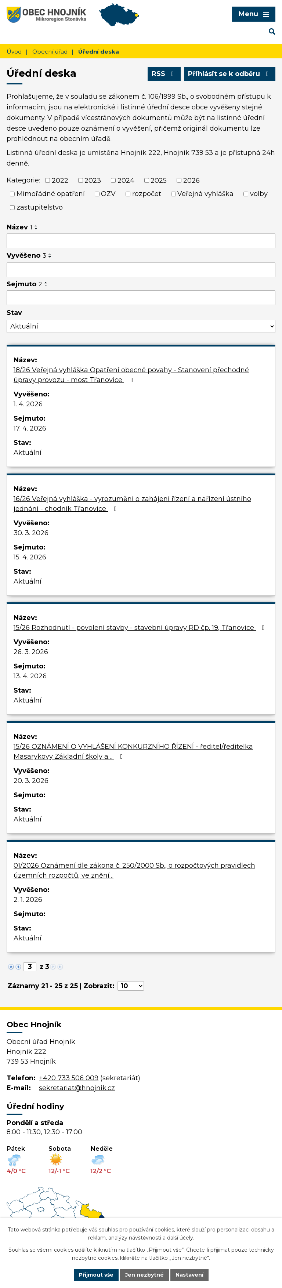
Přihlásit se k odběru (230, 74)
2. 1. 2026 (28, 900)
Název (19, 227)
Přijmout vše (96, 1274)
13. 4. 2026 (30, 676)
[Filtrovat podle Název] (141, 240)
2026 (191, 180)
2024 (126, 180)
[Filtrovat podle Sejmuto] (141, 297)
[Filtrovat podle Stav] (141, 326)
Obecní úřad (50, 51)
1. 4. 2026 (28, 404)
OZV (108, 194)
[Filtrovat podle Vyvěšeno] (141, 269)
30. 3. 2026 (31, 533)
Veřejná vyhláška (205, 194)
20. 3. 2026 (31, 781)
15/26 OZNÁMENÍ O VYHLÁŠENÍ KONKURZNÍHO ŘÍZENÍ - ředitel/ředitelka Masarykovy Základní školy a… (133, 752)
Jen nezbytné (144, 1274)
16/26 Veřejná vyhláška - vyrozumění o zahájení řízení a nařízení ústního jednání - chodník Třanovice (132, 504)
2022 (60, 180)
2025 (159, 180)
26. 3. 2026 (31, 652)
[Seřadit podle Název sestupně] (36, 228)
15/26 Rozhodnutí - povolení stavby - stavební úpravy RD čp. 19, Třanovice (141, 628)
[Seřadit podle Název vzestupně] (36, 225)
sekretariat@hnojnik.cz (77, 1088)
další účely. (180, 1238)
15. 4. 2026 (30, 557)
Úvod (14, 51)
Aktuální (27, 453)
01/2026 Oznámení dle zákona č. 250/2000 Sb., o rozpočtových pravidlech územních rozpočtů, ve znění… (134, 870)
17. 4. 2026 (30, 428)
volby (259, 194)
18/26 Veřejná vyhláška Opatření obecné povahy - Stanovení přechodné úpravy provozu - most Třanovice (131, 375)
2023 (92, 180)
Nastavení (189, 1274)
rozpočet (146, 194)
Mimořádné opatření (51, 194)
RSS (164, 74)
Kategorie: (23, 180)
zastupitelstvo (40, 207)
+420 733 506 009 (68, 1078)
